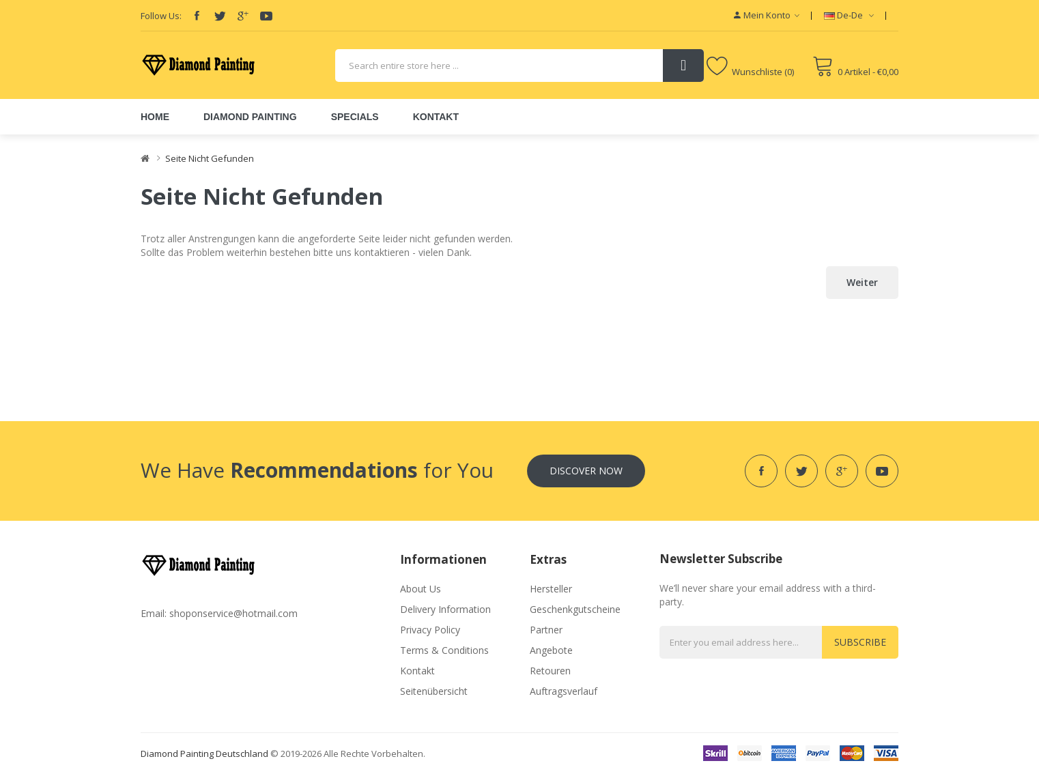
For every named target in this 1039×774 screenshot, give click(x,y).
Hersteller (551, 588)
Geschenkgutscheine (575, 609)
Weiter (862, 282)
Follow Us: (161, 16)
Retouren (550, 670)
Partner (546, 629)
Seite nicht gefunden (209, 158)
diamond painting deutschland (204, 753)
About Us (420, 588)
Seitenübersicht (434, 691)
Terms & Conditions (444, 650)
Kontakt (417, 670)
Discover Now (586, 470)
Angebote (551, 650)
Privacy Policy (430, 629)
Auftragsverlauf (563, 691)
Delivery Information (445, 609)
